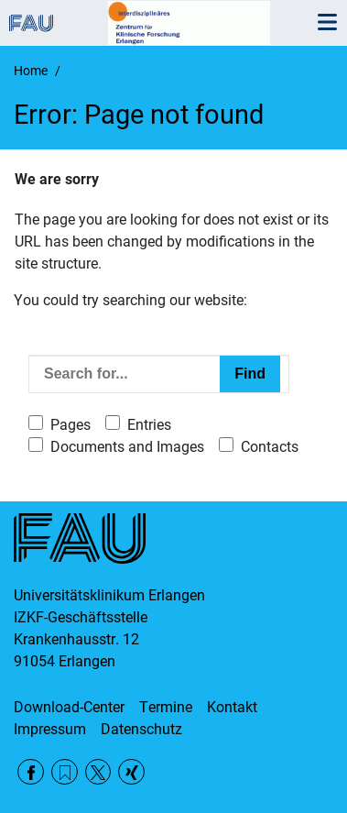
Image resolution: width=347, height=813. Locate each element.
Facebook (30, 772)
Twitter (98, 772)
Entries (149, 425)
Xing (131, 772)
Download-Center (69, 707)
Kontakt (232, 707)
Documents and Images (127, 447)
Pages (70, 425)
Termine (165, 707)
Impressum (50, 729)
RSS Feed (64, 772)
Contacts (269, 447)
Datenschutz (141, 729)
